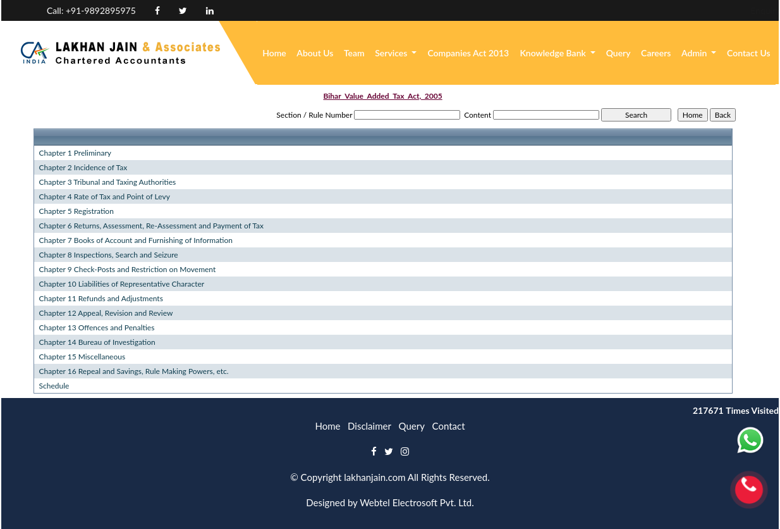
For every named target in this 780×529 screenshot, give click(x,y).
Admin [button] (695, 52)
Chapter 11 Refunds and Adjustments (101, 298)
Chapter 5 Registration (76, 211)
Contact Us (749, 52)
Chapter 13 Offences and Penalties (97, 327)
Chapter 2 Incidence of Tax (83, 167)
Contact (448, 426)
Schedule (54, 385)
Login (724, 10)
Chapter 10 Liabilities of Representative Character (122, 284)
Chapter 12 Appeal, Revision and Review (106, 313)
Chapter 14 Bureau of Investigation (97, 342)
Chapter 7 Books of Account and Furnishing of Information (136, 240)
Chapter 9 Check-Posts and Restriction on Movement (127, 269)
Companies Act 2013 (468, 52)
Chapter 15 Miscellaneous (82, 356)
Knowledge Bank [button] (554, 52)
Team (354, 52)
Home (274, 52)
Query (618, 52)
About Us (314, 52)
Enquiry (680, 10)
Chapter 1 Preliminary (75, 153)
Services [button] (392, 52)
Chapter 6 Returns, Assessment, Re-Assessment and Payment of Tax (151, 225)
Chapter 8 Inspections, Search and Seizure (108, 254)
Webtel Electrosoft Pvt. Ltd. (417, 502)
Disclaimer (369, 426)
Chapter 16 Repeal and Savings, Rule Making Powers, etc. (134, 371)
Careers (656, 52)
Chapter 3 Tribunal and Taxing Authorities (107, 182)
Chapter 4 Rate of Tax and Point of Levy (104, 196)
